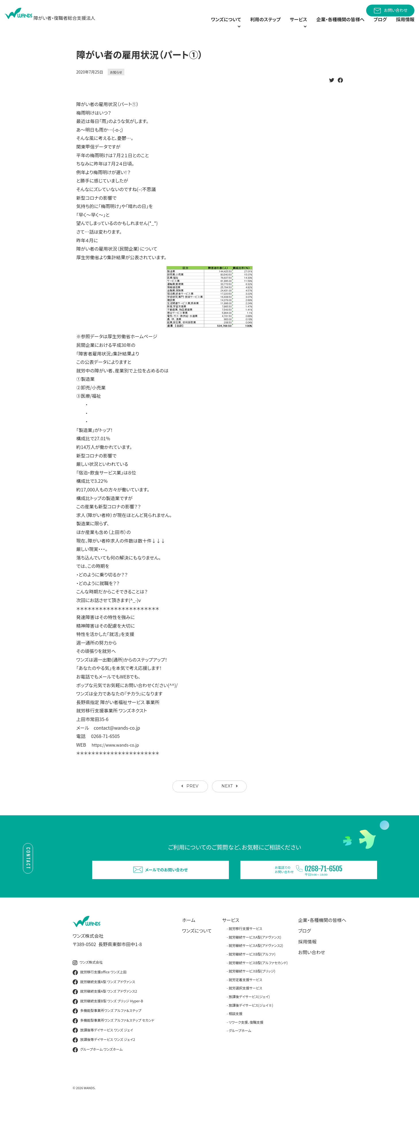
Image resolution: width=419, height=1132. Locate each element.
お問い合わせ (390, 10)
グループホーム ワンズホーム (98, 1073)
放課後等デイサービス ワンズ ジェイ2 (104, 1063)
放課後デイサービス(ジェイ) (249, 1020)
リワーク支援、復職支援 (246, 1045)
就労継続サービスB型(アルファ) (252, 977)
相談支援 (235, 1037)
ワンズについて (197, 954)
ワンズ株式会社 (88, 986)
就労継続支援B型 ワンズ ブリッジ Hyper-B (108, 1025)
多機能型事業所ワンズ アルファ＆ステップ (107, 1034)
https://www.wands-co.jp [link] (119, 757)
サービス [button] (283, 26)
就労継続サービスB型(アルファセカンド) (258, 986)
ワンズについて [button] (199, 26)
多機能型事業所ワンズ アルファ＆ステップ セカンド (113, 1044)
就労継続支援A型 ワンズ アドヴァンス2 (105, 1015)
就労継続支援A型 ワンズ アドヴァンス (104, 1005)
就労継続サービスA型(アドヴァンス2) (256, 969)
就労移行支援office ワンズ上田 (100, 996)
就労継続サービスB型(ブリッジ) (252, 994)
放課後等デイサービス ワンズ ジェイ (103, 1054)
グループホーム (240, 1054)
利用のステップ (247, 26)
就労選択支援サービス (245, 1011)
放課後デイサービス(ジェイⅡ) (251, 1028)
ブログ (377, 26)
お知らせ (116, 85)
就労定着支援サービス (245, 1003)
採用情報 (404, 26)
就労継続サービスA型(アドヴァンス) (255, 960)
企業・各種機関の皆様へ (333, 26)
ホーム (188, 943)
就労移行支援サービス (245, 952)
